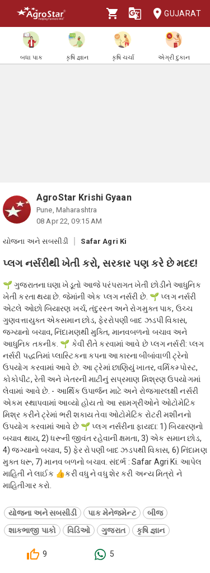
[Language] (135, 13)
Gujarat (173, 13)
